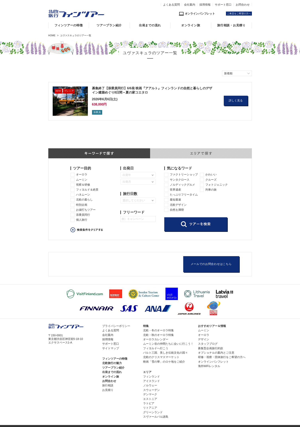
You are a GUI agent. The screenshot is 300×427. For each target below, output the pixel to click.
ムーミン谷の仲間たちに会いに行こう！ (168, 343)
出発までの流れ (150, 25)
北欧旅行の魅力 (112, 363)
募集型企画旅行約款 (210, 348)
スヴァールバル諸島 (155, 416)
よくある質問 (171, 4)
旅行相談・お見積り (231, 25)
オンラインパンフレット (213, 361)
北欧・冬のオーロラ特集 (158, 330)
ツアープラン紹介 (109, 25)
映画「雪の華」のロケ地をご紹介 (164, 361)
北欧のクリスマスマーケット (161, 357)
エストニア (150, 398)
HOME (51, 35)
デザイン (203, 339)
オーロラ (203, 334)
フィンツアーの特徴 (68, 25)
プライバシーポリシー (116, 326)
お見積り (107, 390)
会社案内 (189, 4)
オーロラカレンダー (155, 339)
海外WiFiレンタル (209, 366)
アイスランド (151, 381)
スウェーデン (151, 390)
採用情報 (205, 4)
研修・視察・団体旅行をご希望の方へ (222, 357)
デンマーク (150, 394)
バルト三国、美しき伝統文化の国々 (165, 352)
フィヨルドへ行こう (155, 348)
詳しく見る (236, 100)
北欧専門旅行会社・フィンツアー (76, 13)
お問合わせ (243, 4)
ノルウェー (150, 385)
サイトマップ (110, 348)
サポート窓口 (223, 4)
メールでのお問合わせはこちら (211, 264)
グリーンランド (153, 412)
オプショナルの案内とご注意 (216, 352)
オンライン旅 (190, 25)
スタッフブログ (208, 343)
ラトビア (148, 403)
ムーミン (203, 330)
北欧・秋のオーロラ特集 (158, 334)
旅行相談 (107, 385)
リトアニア (150, 407)
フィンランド (151, 376)
